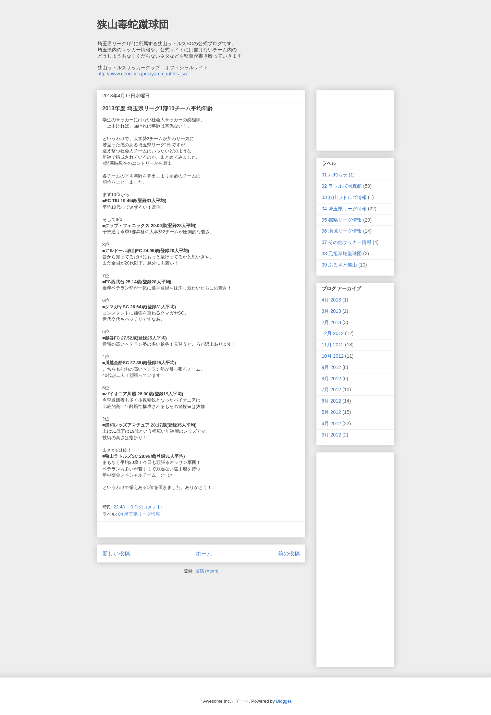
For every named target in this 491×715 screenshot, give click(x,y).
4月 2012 (331, 423)
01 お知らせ (334, 174)
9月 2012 (331, 367)
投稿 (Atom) (207, 571)
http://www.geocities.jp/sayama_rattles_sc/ (143, 73)
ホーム (204, 553)
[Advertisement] (201, 529)
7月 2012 (331, 389)
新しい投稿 (116, 553)
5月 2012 (331, 412)
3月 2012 (331, 434)
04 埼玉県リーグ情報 (139, 514)
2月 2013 (331, 322)
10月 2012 (333, 356)
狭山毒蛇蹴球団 (133, 24)
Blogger (283, 701)
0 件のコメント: (147, 506)
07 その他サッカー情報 (346, 242)
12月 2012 (333, 333)
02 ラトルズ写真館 (342, 186)
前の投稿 (289, 553)
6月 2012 (331, 401)
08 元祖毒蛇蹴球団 (342, 253)
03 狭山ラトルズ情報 (344, 197)
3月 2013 (331, 311)
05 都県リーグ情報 (342, 220)
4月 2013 (331, 300)
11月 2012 (333, 344)
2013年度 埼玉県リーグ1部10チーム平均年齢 (157, 108)
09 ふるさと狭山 (339, 265)
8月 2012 (331, 378)
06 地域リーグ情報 (342, 231)
